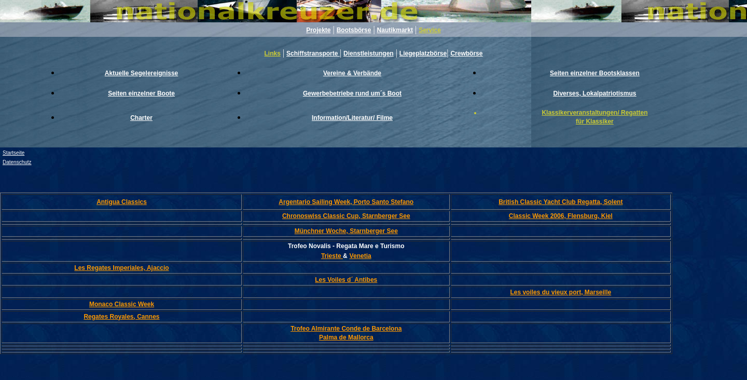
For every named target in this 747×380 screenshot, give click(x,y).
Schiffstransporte (313, 53)
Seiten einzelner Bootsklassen (595, 73)
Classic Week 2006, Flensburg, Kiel (561, 216)
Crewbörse (466, 53)
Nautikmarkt (395, 30)
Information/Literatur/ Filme (352, 117)
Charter (141, 117)
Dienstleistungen (368, 53)
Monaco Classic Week (121, 304)
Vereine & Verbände (352, 73)
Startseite (13, 153)
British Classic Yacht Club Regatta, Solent (560, 202)
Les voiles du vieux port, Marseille (560, 292)
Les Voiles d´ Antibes (346, 279)
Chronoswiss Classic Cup (346, 216)
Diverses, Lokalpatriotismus (594, 93)
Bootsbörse (354, 30)
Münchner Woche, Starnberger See (346, 231)
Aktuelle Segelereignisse (141, 73)
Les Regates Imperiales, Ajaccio (121, 268)
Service (430, 30)
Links (273, 53)
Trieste (332, 256)
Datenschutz (17, 162)
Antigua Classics (121, 202)
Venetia (360, 256)
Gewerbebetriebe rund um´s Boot (352, 93)
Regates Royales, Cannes (121, 316)
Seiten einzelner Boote (141, 93)
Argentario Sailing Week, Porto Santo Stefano (346, 202)
